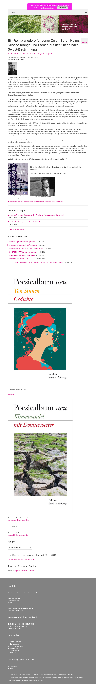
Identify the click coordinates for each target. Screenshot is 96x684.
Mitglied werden (15, 642)
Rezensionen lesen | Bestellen (18, 520)
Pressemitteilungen (16, 646)
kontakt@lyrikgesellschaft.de (18, 535)
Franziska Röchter (16, 54)
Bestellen (11, 395)
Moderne (34, 201)
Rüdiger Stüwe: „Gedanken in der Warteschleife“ (26, 248)
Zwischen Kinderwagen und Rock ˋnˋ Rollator (24, 222)
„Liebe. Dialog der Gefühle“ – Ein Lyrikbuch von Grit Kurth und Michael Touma (36, 262)
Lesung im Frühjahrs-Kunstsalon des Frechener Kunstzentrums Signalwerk (36, 215)
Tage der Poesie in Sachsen (24, 571)
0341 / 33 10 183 (17, 611)
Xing (11, 668)
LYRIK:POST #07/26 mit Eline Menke (22, 255)
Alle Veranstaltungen (17, 229)
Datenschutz (14, 651)
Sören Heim (55, 201)
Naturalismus (40, 201)
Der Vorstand (14, 644)
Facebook (13, 666)
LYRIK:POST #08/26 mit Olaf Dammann (23, 245)
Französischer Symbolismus (25, 201)
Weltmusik (60, 201)
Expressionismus (13, 201)
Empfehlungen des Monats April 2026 (22, 242)
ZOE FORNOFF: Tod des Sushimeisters (23, 252)
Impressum (14, 648)
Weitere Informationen (47, 7)
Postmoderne (47, 201)
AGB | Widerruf (15, 653)
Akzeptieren (62, 8)
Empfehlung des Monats (40, 54)
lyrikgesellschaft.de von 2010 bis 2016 (21, 559)
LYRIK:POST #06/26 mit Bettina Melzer (23, 259)
